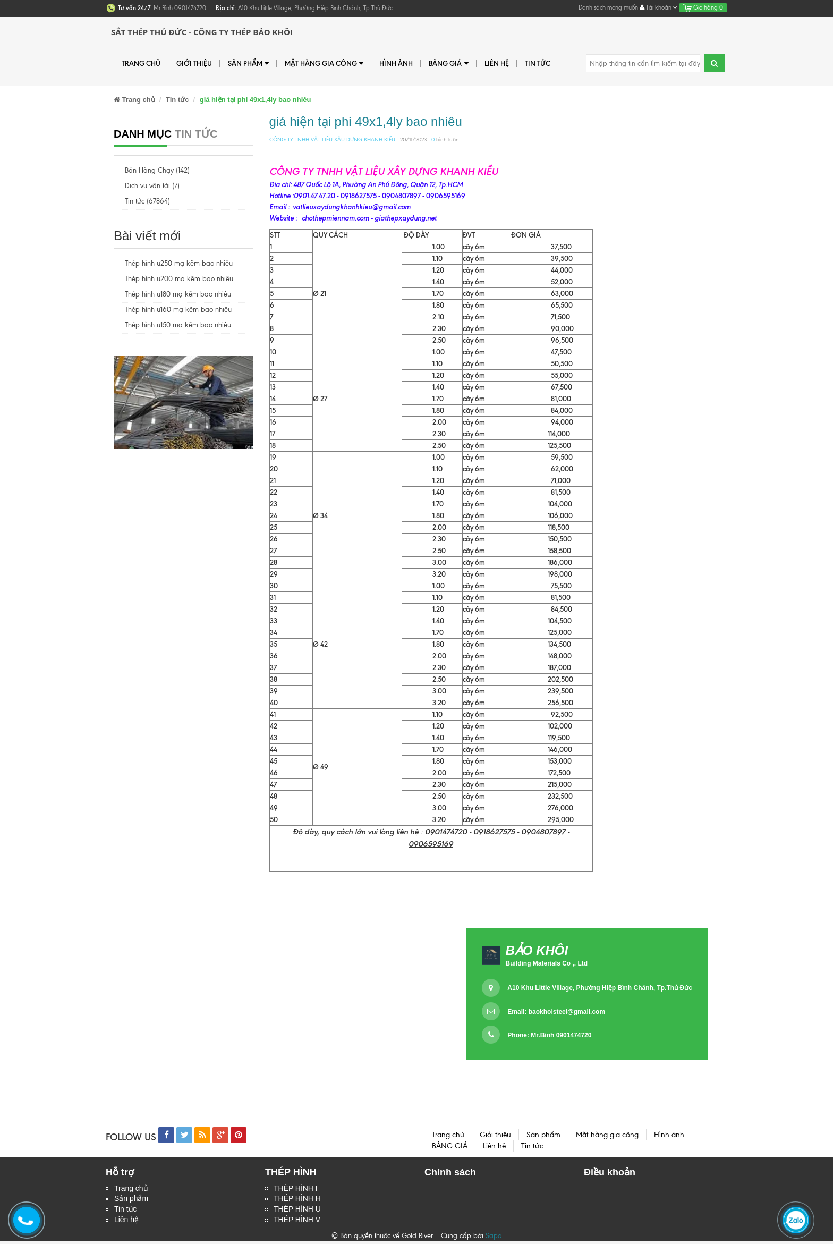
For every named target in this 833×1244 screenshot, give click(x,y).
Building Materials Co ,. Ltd (546, 963)
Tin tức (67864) (147, 201)
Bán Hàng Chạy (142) (157, 170)
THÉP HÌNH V (297, 1222)
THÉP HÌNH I (296, 1188)
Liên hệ (496, 63)
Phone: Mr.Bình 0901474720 (549, 1035)
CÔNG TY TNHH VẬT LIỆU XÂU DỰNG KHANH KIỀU (332, 139)
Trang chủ (131, 1188)
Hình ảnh (396, 63)
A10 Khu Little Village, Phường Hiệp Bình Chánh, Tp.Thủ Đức (599, 988)
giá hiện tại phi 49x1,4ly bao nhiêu (365, 121)
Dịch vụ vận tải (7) (152, 186)
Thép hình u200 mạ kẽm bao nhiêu (179, 279)
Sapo (494, 1238)
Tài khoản (658, 7)
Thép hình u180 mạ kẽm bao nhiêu (178, 294)
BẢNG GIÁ (448, 63)
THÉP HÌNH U (297, 1211)
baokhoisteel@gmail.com (567, 1011)
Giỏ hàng (703, 7)
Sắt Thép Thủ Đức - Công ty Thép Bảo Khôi (202, 32)
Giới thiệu (194, 63)
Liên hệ (126, 1222)
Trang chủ (141, 63)
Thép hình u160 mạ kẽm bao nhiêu (178, 310)
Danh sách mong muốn (608, 7)
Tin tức (537, 63)
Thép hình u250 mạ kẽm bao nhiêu (179, 263)
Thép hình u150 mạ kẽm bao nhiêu (178, 325)
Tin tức (125, 1211)
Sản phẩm (248, 63)
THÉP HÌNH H (297, 1200)
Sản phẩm (131, 1200)
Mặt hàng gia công (324, 63)
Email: (556, 1011)
